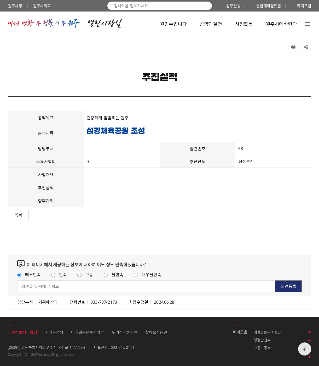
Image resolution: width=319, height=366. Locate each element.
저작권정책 (54, 332)
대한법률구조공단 (267, 332)
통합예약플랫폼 (268, 6)
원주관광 (233, 6)
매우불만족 (147, 274)
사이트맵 (307, 24)
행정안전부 (262, 339)
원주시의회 (42, 6)
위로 (304, 349)
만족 (59, 274)
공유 (306, 47)
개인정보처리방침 (22, 332)
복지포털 (304, 6)
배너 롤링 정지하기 (309, 340)
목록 (18, 215)
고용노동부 (262, 347)
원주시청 (15, 6)
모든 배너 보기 (309, 357)
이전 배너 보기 (309, 332)
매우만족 (29, 274)
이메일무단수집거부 (87, 332)
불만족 (113, 274)
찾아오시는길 (156, 332)
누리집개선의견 (124, 332)
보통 (85, 274)
